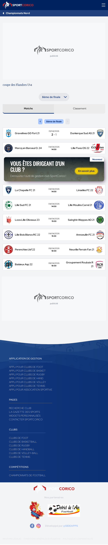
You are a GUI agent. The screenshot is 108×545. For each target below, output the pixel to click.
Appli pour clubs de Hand (26, 378)
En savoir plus (86, 171)
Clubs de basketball (23, 442)
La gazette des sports (24, 412)
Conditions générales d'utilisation (42, 539)
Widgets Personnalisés (24, 416)
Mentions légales (12, 539)
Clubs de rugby (19, 446)
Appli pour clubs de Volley (27, 382)
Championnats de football (27, 475)
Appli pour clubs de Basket (27, 371)
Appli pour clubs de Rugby (27, 375)
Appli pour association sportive (30, 390)
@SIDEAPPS (70, 526)
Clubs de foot (18, 438)
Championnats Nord (18, 13)
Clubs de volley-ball (23, 453)
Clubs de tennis (19, 457)
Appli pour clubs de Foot (26, 367)
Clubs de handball (21, 449)
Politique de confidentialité (78, 539)
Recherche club (20, 408)
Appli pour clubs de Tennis (27, 386)
